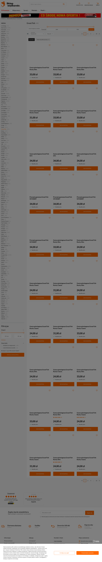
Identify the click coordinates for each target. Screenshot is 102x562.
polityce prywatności (23, 551)
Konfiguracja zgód (64, 553)
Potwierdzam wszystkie (88, 553)
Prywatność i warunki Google (31, 552)
